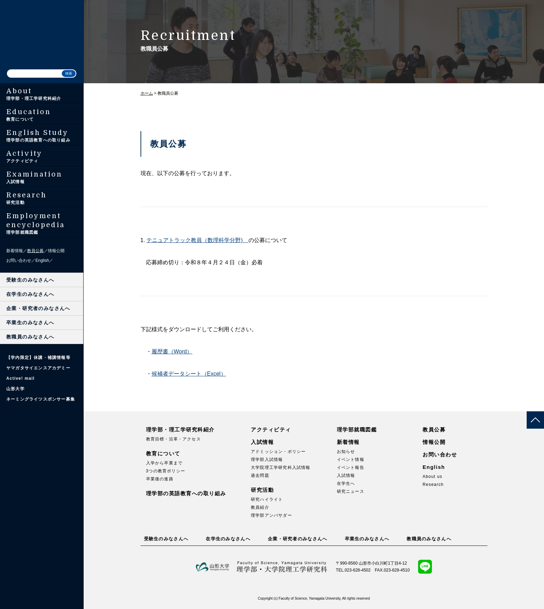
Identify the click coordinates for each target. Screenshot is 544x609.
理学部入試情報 (267, 459)
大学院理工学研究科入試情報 (281, 467)
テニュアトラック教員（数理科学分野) (197, 240)
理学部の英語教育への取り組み (186, 493)
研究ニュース (350, 491)
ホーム (147, 93)
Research (433, 484)
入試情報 (262, 442)
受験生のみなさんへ (30, 280)
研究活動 (262, 490)
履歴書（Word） (172, 351)
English (42, 260)
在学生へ (346, 483)
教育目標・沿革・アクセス (173, 439)
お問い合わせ (18, 260)
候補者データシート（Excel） (189, 374)
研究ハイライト (267, 499)
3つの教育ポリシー (165, 471)
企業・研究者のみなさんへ (38, 308)
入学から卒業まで (164, 463)
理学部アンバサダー (271, 515)
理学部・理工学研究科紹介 (180, 429)
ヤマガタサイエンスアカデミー (38, 368)
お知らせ (346, 451)
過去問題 (260, 475)
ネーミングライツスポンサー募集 (40, 399)
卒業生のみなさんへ (30, 322)
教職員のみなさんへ (30, 337)
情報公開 (56, 250)
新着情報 (14, 250)
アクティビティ (271, 429)
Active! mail (20, 378)
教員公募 (35, 250)
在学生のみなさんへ (30, 294)
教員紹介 (260, 507)
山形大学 (15, 388)
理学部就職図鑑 (357, 429)
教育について (163, 453)
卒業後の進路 (159, 479)
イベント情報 (350, 459)
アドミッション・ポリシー (278, 451)
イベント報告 (350, 467)
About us (432, 476)
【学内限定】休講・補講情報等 (38, 357)
